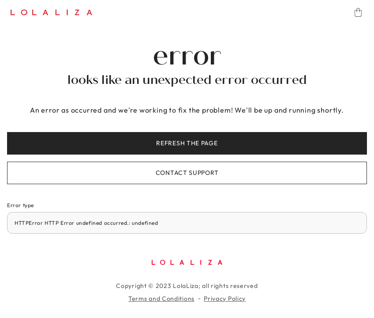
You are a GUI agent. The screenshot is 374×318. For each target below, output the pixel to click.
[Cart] (358, 12)
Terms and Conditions (161, 299)
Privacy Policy (225, 299)
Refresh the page (186, 143)
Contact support (187, 173)
